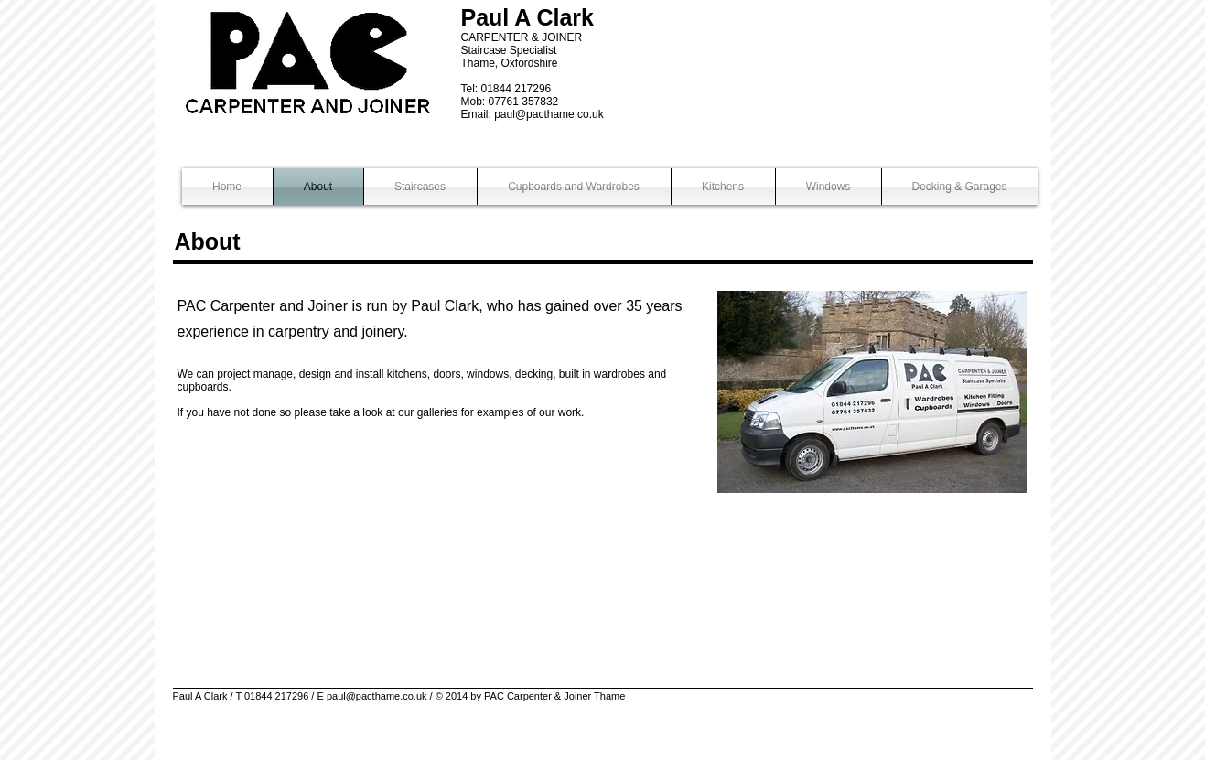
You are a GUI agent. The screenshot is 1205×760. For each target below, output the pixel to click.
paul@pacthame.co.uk (549, 114)
